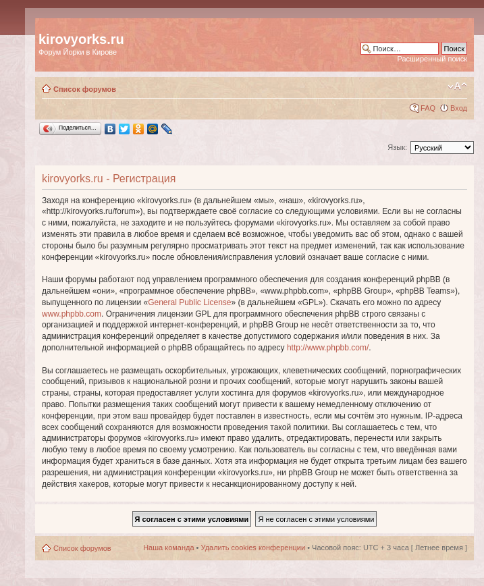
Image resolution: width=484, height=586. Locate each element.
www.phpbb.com (71, 314)
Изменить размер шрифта (457, 86)
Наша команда (168, 547)
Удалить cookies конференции (253, 547)
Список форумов (84, 89)
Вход (458, 108)
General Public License (189, 302)
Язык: (397, 147)
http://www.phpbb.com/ (328, 347)
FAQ (428, 108)
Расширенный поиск (432, 59)
